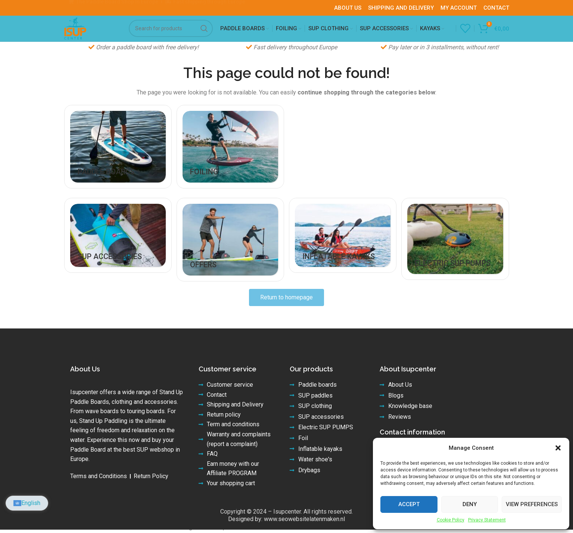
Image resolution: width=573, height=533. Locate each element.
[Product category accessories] (117, 252)
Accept (409, 504)
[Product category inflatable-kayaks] (343, 252)
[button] (558, 448)
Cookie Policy (450, 520)
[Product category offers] (230, 256)
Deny (470, 504)
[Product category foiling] (230, 165)
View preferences (532, 504)
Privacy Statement (487, 520)
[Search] (171, 35)
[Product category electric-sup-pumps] (456, 255)
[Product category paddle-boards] (117, 165)
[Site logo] (82, 34)
